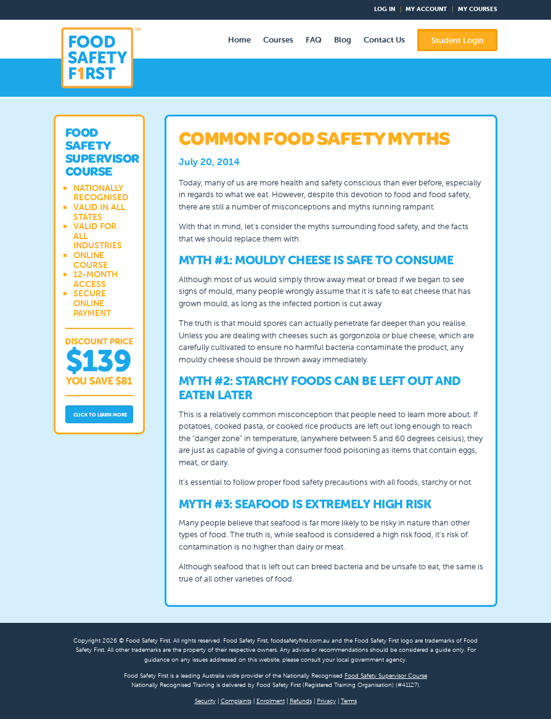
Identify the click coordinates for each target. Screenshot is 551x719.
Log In (384, 9)
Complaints (236, 701)
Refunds (301, 701)
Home (239, 40)
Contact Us (384, 40)
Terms (349, 701)
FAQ (314, 40)
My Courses (477, 9)
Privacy (326, 701)
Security (205, 701)
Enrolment (270, 701)
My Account (426, 9)
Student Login (457, 40)
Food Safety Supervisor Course (386, 676)
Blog (342, 40)
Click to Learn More (100, 415)
